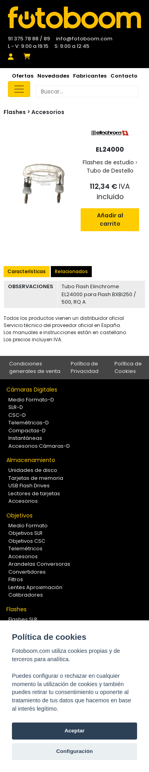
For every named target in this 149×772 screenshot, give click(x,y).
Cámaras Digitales (31, 390)
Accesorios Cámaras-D (39, 446)
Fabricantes (89, 76)
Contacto (123, 76)
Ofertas (22, 76)
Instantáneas (25, 438)
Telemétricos (25, 548)
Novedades (53, 76)
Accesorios (47, 112)
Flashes (16, 609)
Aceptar (74, 731)
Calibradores (25, 595)
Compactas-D (27, 430)
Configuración (74, 751)
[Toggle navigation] (19, 89)
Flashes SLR (22, 619)
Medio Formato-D (31, 399)
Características (27, 271)
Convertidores (27, 572)
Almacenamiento (30, 460)
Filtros (15, 579)
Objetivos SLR (25, 533)
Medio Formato (28, 525)
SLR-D (15, 407)
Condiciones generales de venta (34, 367)
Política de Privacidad (85, 367)
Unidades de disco (32, 470)
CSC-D (17, 415)
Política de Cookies (128, 367)
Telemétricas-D (28, 422)
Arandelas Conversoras (39, 564)
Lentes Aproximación (35, 587)
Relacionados (71, 271)
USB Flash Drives (29, 485)
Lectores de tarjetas (34, 493)
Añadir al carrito (110, 219)
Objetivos (19, 515)
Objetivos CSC (26, 541)
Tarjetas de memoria (35, 478)
